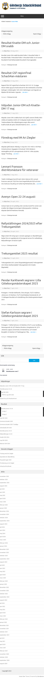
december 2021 (4, 625)
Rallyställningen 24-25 (6, 434)
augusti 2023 (3, 562)
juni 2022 (2, 606)
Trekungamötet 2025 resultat (19, 253)
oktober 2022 (4, 593)
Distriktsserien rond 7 (12, 371)
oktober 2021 (4, 631)
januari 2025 (3, 508)
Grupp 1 (4, 411)
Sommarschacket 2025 (6, 421)
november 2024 (4, 514)
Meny (22, 16)
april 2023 (3, 574)
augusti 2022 (3, 600)
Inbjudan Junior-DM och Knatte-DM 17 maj (12, 386)
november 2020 (4, 654)
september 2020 (4, 660)
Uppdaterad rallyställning (7, 456)
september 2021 (4, 635)
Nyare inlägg (38, 34)
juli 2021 (2, 638)
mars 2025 (3, 501)
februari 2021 (4, 650)
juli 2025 (2, 489)
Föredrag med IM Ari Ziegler (18, 137)
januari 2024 (3, 546)
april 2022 (3, 612)
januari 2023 (3, 584)
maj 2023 (2, 571)
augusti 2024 (3, 524)
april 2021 (3, 644)
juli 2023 (2, 565)
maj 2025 (2, 495)
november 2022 (4, 590)
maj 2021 (2, 641)
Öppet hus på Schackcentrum (8, 398)
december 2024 (4, 511)
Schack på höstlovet (5, 466)
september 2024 (4, 520)
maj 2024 (2, 533)
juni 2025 (2, 492)
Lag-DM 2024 (3, 440)
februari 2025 (4, 505)
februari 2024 (4, 543)
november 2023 (4, 552)
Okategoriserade (12, 64)
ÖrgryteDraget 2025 (5, 460)
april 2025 (3, 498)
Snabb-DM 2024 (4, 437)
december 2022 (4, 587)
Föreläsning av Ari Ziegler (7, 463)
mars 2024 (3, 539)
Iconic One (22, 676)
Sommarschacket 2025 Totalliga (9, 424)
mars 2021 (3, 647)
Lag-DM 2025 (4, 392)
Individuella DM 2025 (6, 427)
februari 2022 (4, 619)
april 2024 (3, 536)
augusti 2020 (3, 663)
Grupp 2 (4, 414)
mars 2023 (3, 577)
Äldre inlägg (6, 34)
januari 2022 (3, 622)
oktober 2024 (4, 517)
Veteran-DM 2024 (5, 443)
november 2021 (4, 628)
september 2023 (4, 558)
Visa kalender (3, 375)
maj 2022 (2, 609)
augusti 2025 (3, 486)
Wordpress (40, 676)
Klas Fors (15, 21)
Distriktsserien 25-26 (6, 389)
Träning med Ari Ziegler (6, 453)
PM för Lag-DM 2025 (8, 394)
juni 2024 (2, 530)
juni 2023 (2, 568)
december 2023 (4, 549)
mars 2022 (3, 616)
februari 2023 (4, 581)
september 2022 (4, 597)
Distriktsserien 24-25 (6, 430)
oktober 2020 (4, 657)
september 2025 (4, 482)
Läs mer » (25, 92)
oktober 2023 (4, 555)
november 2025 (4, 476)
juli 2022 (2, 603)
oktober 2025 (4, 479)
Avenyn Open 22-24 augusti (18, 196)
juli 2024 (2, 527)
